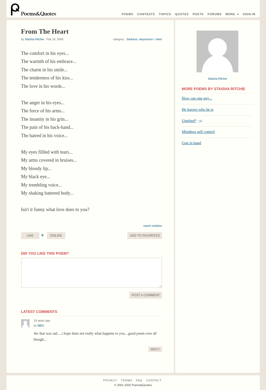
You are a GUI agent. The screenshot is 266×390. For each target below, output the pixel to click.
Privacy (110, 380)
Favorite (145, 235)
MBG (41, 325)
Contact (154, 380)
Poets (198, 14)
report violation (152, 225)
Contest (146, 14)
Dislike (56, 235)
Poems (127, 14)
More (232, 14)
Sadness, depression (139, 39)
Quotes (181, 14)
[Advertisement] (217, 186)
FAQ (139, 380)
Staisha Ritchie (34, 39)
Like (30, 235)
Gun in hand (191, 143)
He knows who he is (198, 109)
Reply (155, 349)
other (159, 39)
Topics (165, 14)
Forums (215, 14)
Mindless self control (198, 132)
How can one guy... (197, 98)
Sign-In (249, 14)
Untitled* (189, 121)
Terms (126, 380)
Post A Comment (146, 295)
